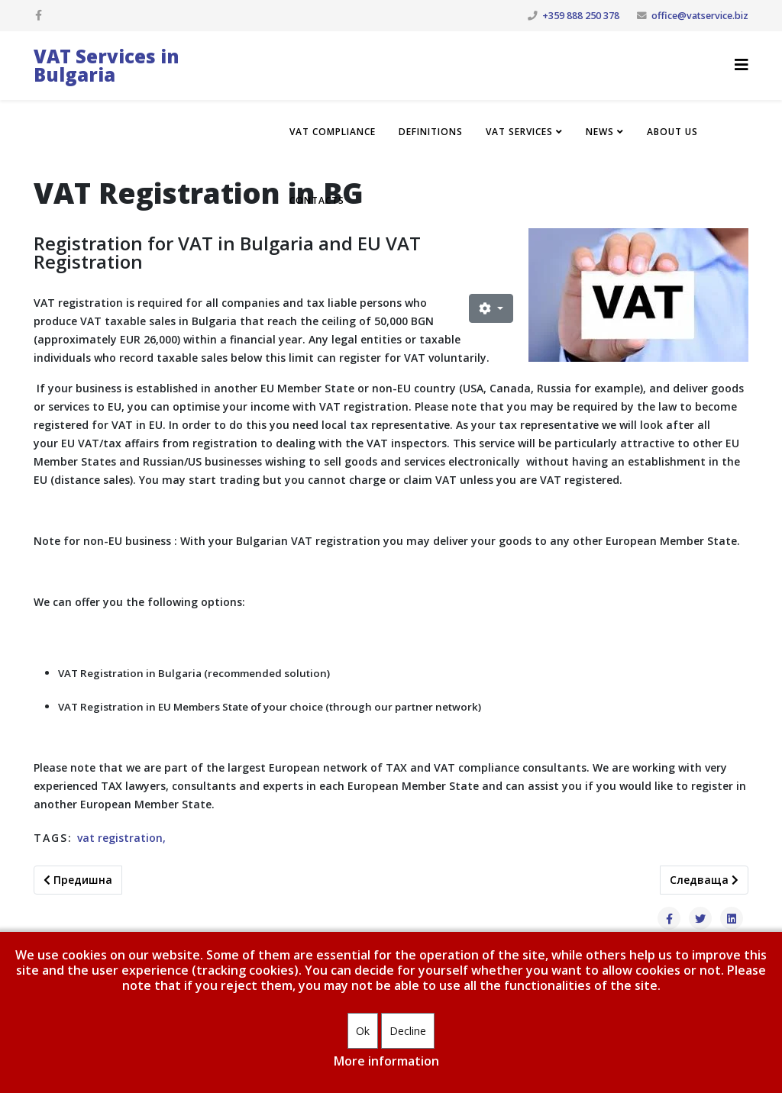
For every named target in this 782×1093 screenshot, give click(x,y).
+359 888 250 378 (580, 15)
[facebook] (38, 15)
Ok (363, 1031)
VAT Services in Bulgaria (106, 65)
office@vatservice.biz (699, 15)
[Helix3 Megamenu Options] (741, 64)
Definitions (431, 131)
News (600, 131)
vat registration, (121, 837)
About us (672, 131)
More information (386, 1061)
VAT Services (519, 131)
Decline (407, 1031)
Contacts (316, 200)
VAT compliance (332, 131)
